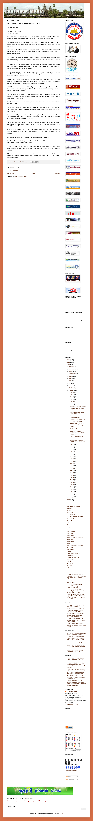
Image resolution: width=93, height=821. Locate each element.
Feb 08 (72, 477)
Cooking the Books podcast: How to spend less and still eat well (76, 633)
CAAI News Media (72, 691)
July (70, 378)
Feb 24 (72, 401)
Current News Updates (73, 521)
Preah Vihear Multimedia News (75, 545)
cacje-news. (70, 512)
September (72, 373)
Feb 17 (72, 456)
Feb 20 (72, 449)
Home (33, 173)
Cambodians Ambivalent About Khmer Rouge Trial (77, 440)
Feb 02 (72, 491)
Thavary (69, 551)
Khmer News (70, 539)
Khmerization (70, 541)
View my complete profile (72, 704)
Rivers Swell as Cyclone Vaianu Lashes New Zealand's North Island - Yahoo (76, 625)
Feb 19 (72, 451)
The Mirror (70, 555)
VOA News (70, 562)
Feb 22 (72, 444)
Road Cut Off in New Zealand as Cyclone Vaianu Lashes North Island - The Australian (75, 615)
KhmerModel (70, 543)
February (71, 390)
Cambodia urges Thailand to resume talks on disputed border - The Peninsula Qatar (76, 586)
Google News (70, 527)
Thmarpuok (70, 559)
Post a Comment (13, 170)
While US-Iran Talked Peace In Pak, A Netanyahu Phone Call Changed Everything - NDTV (76, 677)
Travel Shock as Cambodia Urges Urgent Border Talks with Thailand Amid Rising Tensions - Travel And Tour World (76, 596)
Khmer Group (70, 533)
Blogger (62, 813)
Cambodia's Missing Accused (78, 406)
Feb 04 (72, 487)
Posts (68, 776)
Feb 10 (72, 472)
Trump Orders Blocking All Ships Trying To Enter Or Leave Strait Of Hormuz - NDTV (76, 659)
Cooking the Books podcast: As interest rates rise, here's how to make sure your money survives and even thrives (75, 639)
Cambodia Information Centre (75, 516)
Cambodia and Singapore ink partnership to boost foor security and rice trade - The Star (76, 591)
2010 (68, 362)
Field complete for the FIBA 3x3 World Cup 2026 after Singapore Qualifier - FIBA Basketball (75, 610)
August (71, 376)
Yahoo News (70, 568)
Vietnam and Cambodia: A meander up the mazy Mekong (77, 425)
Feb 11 (72, 470)
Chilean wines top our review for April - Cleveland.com (75, 606)
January (71, 497)
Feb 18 (72, 454)
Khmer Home (70, 535)
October (71, 371)
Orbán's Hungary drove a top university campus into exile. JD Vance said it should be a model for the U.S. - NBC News (76, 683)
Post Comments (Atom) (20, 176)
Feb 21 (72, 447)
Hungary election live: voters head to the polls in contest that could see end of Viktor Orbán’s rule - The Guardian (76, 665)
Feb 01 (72, 494)
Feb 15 (72, 461)
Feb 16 (72, 458)
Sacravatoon (70, 549)
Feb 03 (72, 489)
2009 (68, 364)
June (70, 380)
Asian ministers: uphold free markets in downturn (77, 420)
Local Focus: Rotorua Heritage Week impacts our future (75, 650)
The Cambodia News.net (73, 553)
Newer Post (10, 173)
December (72, 366)
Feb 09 (72, 475)
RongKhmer (70, 547)
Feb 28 (72, 392)
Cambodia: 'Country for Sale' (77, 428)
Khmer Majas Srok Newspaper (75, 537)
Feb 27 (72, 394)
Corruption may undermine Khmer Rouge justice (77, 416)
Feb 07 (72, 480)
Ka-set (68, 529)
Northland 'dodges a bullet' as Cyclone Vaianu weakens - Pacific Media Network (76, 620)
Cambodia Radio (71, 518)
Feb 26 (72, 397)
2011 (68, 360)
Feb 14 (72, 463)
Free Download (71, 525)
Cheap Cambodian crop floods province (76, 437)
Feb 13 (72, 465)
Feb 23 (72, 404)
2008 (68, 500)
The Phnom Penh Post (73, 557)
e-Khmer (69, 523)
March (70, 387)
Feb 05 (72, 484)
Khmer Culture (71, 531)
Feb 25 (72, 399)
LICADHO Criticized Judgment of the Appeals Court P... (77, 432)
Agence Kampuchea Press (74, 506)
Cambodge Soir (71, 514)
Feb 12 (72, 468)
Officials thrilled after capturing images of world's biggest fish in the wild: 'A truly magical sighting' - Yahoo (76, 577)
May (70, 383)
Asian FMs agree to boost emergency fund (77, 412)
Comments (70, 779)
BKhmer (69, 510)
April (70, 385)
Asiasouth (69, 508)
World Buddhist (71, 564)
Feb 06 (72, 482)
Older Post (57, 173)
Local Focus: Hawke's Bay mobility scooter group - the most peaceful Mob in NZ (76, 646)
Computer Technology (71, 770)
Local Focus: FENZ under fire (75, 643)
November (72, 369)
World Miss (70, 566)
